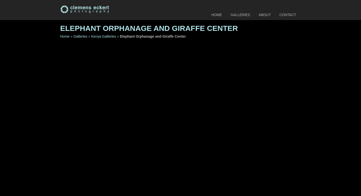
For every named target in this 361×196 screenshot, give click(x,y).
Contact (287, 15)
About (265, 15)
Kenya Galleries (103, 36)
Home (216, 15)
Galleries (240, 15)
